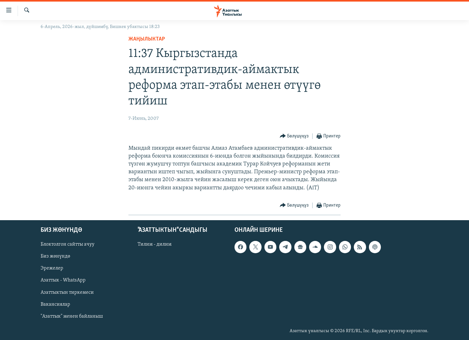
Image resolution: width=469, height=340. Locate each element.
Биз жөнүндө (55, 256)
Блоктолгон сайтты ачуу (67, 244)
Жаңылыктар (146, 39)
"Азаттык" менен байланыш (72, 316)
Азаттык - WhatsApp (63, 280)
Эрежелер (52, 268)
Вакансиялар (55, 304)
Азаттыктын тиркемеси (67, 292)
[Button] (294, 136)
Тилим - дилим (155, 244)
